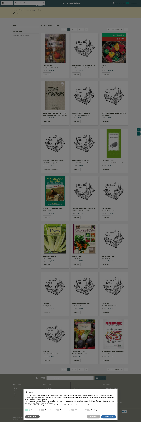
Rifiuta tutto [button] (93, 416)
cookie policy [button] (43, 399)
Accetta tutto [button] (108, 416)
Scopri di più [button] (32, 416)
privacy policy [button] (82, 395)
